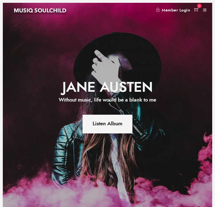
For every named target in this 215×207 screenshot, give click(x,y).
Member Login (173, 10)
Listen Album (107, 123)
